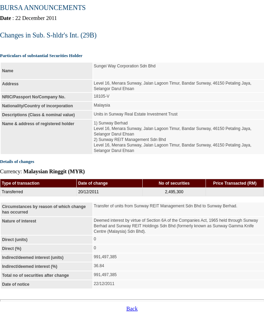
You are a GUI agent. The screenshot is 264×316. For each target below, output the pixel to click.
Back (132, 309)
